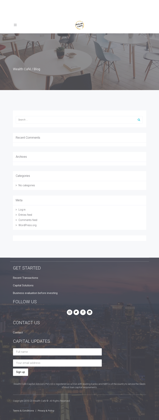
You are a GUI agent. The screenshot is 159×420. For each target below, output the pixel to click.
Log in (22, 209)
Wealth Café (22, 69)
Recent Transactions (25, 278)
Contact (18, 332)
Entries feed (25, 214)
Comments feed (28, 220)
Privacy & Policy (46, 410)
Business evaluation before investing (35, 293)
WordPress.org (27, 225)
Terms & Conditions (23, 410)
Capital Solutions (23, 285)
